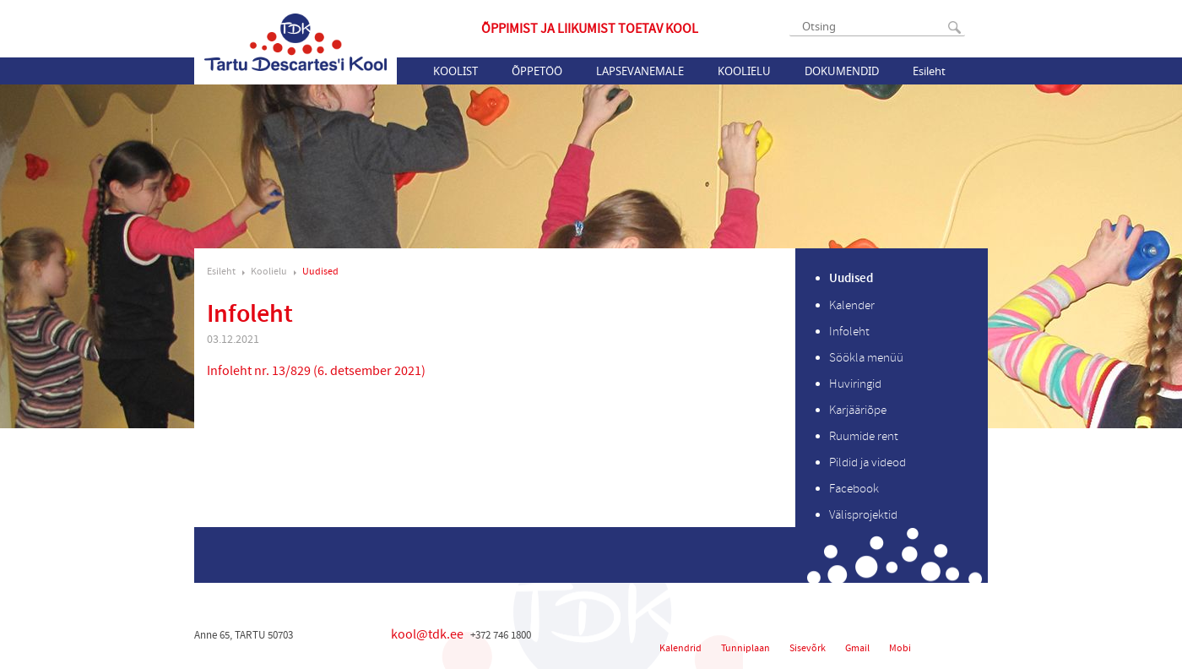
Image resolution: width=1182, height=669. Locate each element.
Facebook (854, 489)
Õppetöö (537, 71)
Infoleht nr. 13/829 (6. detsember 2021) (316, 370)
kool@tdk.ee (427, 634)
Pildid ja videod (867, 462)
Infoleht (849, 332)
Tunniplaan (745, 648)
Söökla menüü (866, 358)
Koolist (455, 71)
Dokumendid (842, 71)
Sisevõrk (807, 648)
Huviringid (855, 384)
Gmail (857, 648)
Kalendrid (680, 648)
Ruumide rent (863, 436)
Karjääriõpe (857, 410)
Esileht (929, 71)
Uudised (320, 271)
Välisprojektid (863, 515)
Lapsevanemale (640, 71)
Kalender (852, 305)
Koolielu (744, 71)
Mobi (900, 648)
